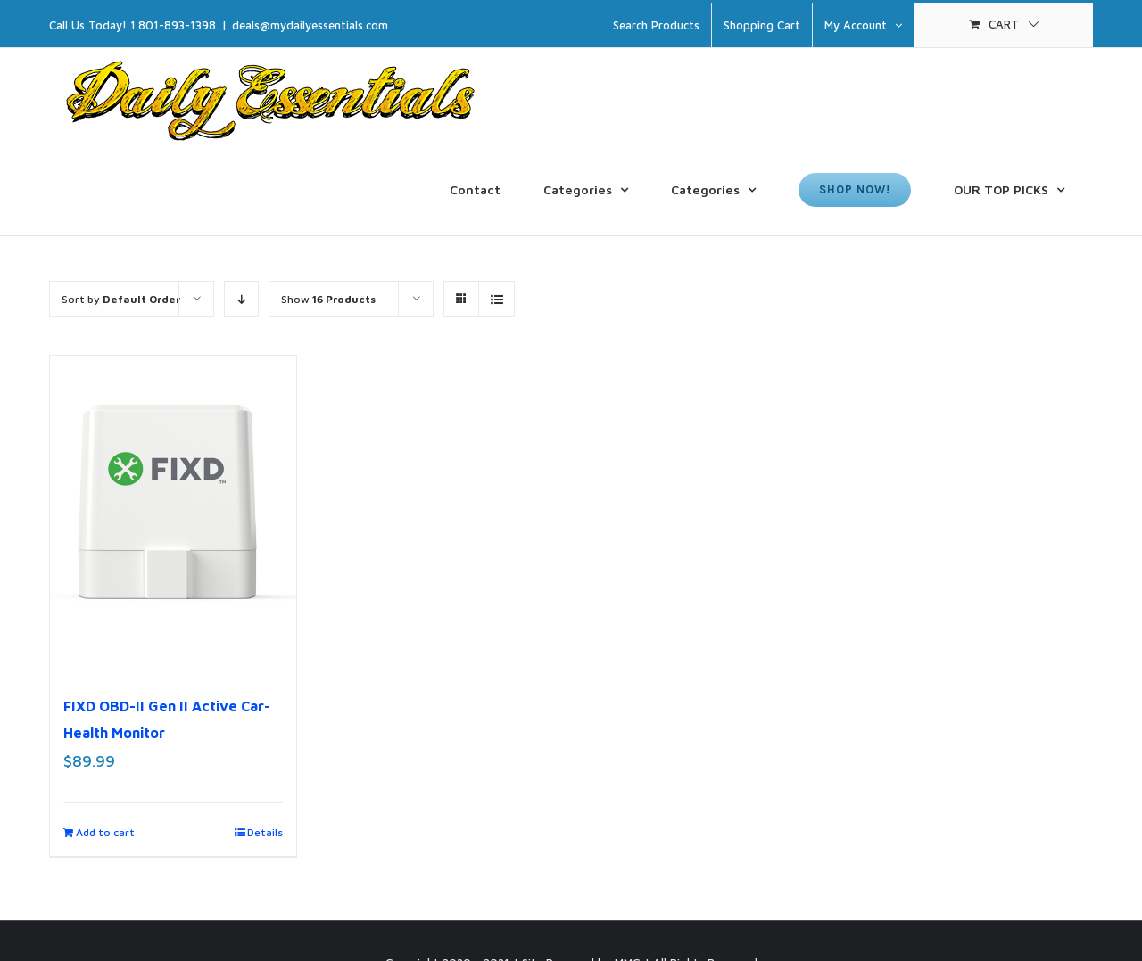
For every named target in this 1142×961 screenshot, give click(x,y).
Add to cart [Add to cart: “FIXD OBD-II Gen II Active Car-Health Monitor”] (105, 832)
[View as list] (496, 299)
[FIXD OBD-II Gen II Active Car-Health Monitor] (173, 515)
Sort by (121, 299)
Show (328, 299)
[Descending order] (241, 299)
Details (265, 832)
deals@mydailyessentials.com (310, 25)
